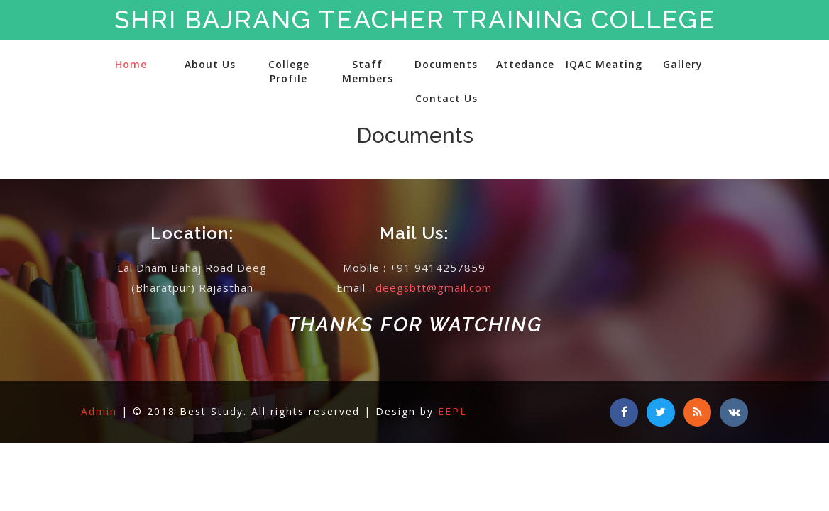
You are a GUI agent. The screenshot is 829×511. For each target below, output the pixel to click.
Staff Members (367, 71)
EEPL (452, 411)
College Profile (288, 71)
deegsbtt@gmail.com (434, 287)
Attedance (525, 64)
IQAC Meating (604, 64)
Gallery (683, 64)
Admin (101, 411)
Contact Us (446, 98)
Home (131, 64)
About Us (210, 64)
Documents (446, 64)
